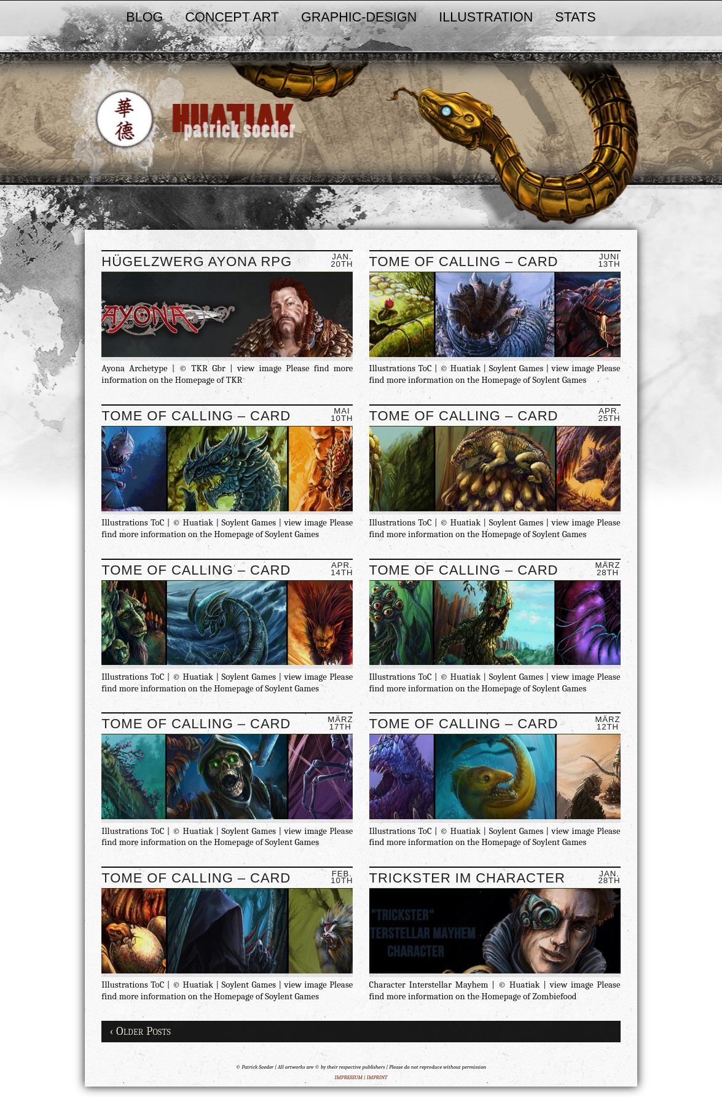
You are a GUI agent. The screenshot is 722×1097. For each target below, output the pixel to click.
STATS (575, 17)
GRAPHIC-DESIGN (359, 17)
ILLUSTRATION (486, 17)
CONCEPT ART (232, 17)
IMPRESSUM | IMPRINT (361, 1077)
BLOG (144, 17)
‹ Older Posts (140, 1031)
